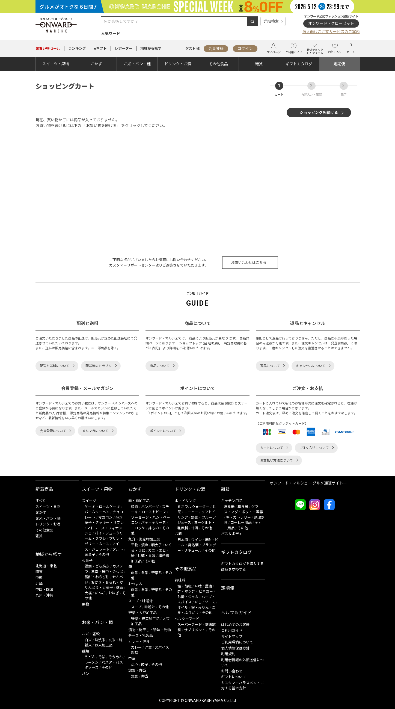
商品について (160, 366)
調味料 (180, 580)
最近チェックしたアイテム (315, 48)
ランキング (77, 48)
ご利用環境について (237, 642)
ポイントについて (163, 431)
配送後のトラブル (98, 366)
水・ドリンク (185, 501)
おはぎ (113, 593)
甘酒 (194, 528)
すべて (40, 501)
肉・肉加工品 (139, 501)
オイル (182, 607)
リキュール (193, 550)
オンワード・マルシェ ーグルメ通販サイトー (308, 483)
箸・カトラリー (238, 517)
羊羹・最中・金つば (107, 572)
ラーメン (92, 662)
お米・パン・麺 (137, 64)
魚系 (144, 573)
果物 (85, 604)
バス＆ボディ (231, 534)
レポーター (123, 48)
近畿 (39, 583)
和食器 (242, 507)
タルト (117, 549)
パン (85, 674)
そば (101, 657)
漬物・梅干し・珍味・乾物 (149, 630)
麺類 (85, 651)
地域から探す (151, 48)
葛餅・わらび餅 (97, 577)
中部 (39, 578)
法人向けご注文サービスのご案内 (331, 31)
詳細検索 (271, 21)
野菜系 (156, 573)
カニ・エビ (157, 550)
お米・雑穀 (91, 634)
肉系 (134, 573)
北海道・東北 (46, 566)
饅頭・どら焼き (97, 566)
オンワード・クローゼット (331, 23)
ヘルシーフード (187, 619)
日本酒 (182, 540)
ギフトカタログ (299, 64)
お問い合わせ (231, 671)
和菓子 (87, 561)
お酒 (178, 534)
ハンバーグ (150, 507)
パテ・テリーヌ (153, 523)
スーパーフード (189, 624)
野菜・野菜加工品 (145, 619)
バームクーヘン (97, 512)
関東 (39, 572)
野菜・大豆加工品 (142, 613)
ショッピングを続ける (319, 112)
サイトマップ (231, 636)
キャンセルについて (310, 366)
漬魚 (144, 545)
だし (198, 602)
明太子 (156, 545)
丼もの (153, 528)
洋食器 (229, 507)
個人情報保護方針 (235, 648)
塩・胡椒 (184, 586)
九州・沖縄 (44, 595)
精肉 (134, 507)
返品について (270, 366)
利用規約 (228, 654)
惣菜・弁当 (137, 670)
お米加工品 (103, 645)
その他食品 (218, 64)
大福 (88, 593)
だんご (100, 593)
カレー (136, 647)
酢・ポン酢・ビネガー (195, 591)
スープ (136, 607)
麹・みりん (200, 607)
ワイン (196, 540)
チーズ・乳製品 (140, 636)
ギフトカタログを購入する (242, 564)
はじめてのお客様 (235, 625)
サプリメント (194, 630)
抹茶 (119, 588)
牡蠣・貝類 (146, 556)
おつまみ (135, 584)
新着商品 (44, 489)
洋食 (148, 647)
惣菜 (134, 676)
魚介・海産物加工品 (144, 539)
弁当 (144, 676)
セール (47, 48)
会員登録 (216, 48)
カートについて (271, 448)
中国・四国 (44, 589)
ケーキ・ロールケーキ (102, 507)
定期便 (339, 64)
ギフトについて (233, 677)
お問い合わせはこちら (248, 263)
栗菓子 (90, 555)
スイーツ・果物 (55, 64)
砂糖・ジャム (187, 597)
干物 (134, 545)
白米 (88, 640)
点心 (134, 665)
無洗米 (100, 640)
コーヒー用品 (241, 523)
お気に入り (335, 48)
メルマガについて (95, 431)
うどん (90, 657)
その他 (103, 555)
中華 (131, 659)
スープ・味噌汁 (140, 601)
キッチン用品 (231, 501)
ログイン (245, 48)
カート (351, 48)
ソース (210, 602)
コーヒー (191, 512)
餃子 (144, 665)
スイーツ (89, 501)
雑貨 (259, 64)
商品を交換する (233, 570)
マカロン (105, 517)
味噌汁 (149, 607)
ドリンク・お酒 (177, 64)
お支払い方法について (276, 460)
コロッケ (138, 528)
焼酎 (208, 540)
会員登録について (53, 431)
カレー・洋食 (139, 642)
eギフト (100, 48)
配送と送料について (54, 366)
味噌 (198, 586)
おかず (96, 64)
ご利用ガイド (294, 48)
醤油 (208, 586)
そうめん (115, 657)
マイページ (274, 48)
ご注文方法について (314, 448)
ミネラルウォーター (193, 507)
